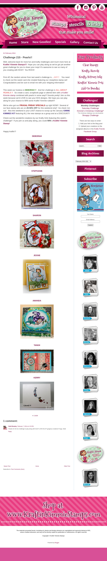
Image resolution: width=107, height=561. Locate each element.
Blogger (57, 542)
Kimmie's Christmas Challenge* (90, 111)
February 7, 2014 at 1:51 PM (25, 426)
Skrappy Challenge (90, 115)
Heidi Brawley (12, 426)
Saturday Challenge (90, 108)
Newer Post (7, 466)
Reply (10, 431)
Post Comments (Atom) (17, 469)
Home (37, 466)
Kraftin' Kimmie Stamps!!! (15, 65)
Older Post (67, 466)
